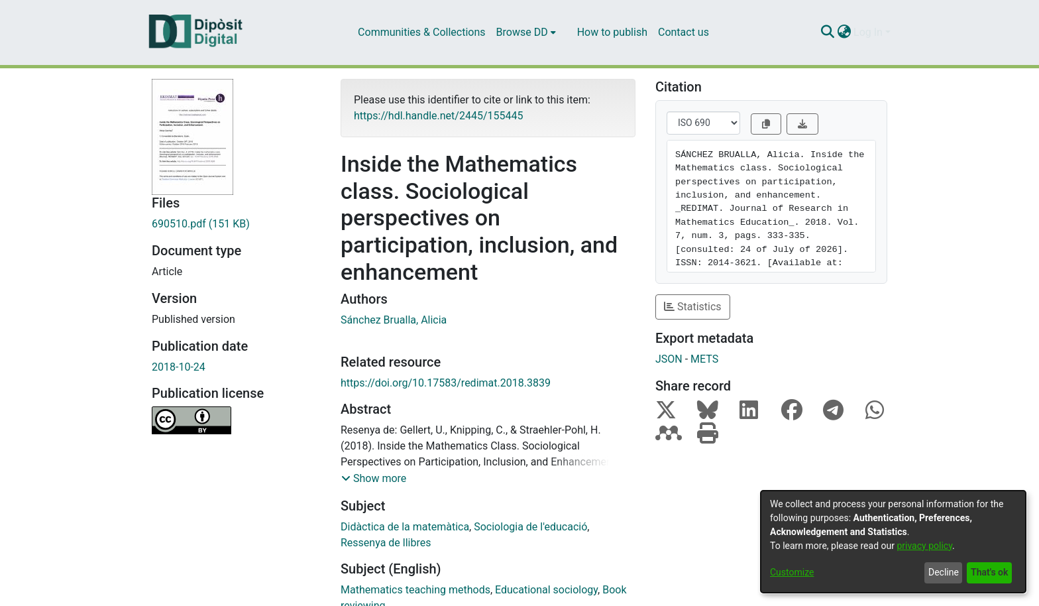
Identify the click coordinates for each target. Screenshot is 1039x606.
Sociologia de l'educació (530, 526)
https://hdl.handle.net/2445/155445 (438, 115)
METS (704, 359)
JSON (669, 359)
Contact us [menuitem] (683, 32)
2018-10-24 (178, 367)
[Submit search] (827, 32)
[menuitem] (526, 32)
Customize (792, 572)
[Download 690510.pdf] (236, 224)
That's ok (989, 572)
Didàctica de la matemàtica (405, 526)
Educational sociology (546, 589)
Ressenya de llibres (386, 542)
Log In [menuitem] (868, 32)
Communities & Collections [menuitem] (421, 32)
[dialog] (893, 542)
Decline (943, 572)
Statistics (693, 306)
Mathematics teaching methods (415, 589)
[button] (374, 478)
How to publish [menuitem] (612, 32)
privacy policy (924, 545)
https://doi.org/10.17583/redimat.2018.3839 (446, 383)
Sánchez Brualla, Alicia (394, 320)
